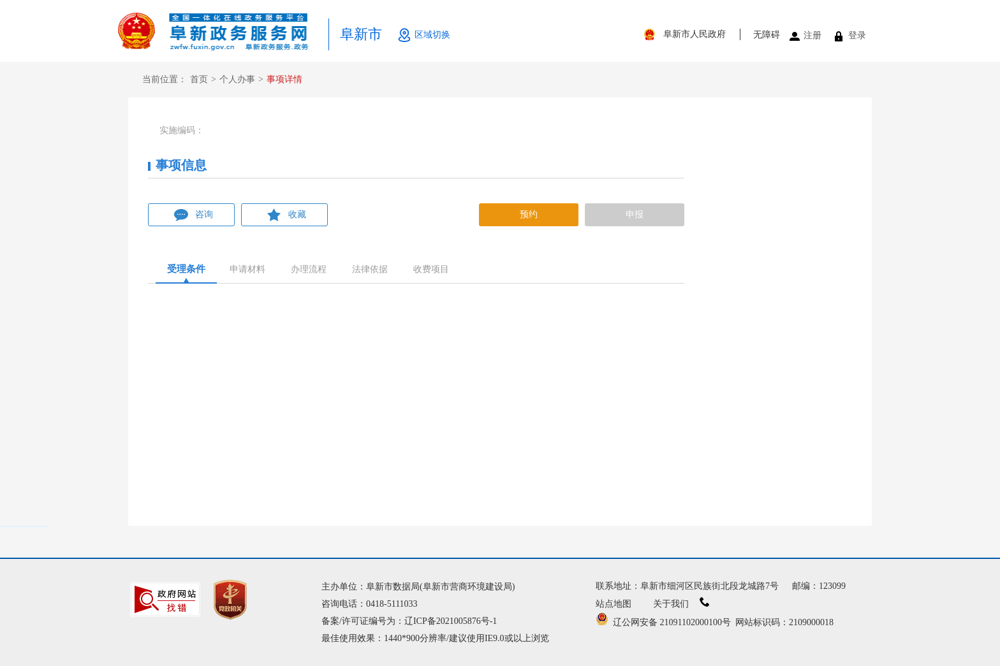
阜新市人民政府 (694, 34)
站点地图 (613, 604)
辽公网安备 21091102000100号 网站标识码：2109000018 (715, 622)
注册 (812, 35)
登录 (857, 35)
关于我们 (681, 604)
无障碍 (766, 35)
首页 (199, 79)
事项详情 (284, 79)
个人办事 (237, 79)
